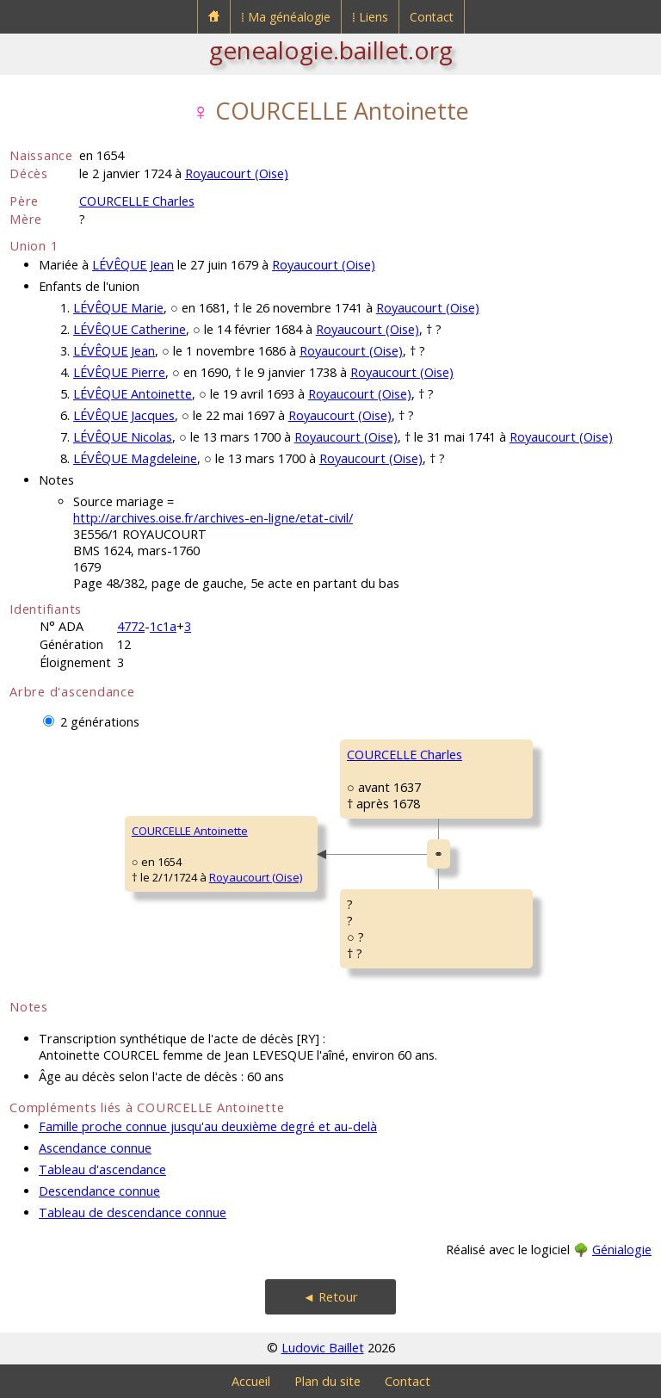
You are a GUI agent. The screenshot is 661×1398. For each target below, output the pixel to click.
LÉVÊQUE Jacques (124, 415)
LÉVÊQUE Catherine (129, 329)
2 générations (99, 722)
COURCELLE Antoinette (190, 830)
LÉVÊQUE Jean (133, 265)
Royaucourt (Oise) (236, 173)
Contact (432, 17)
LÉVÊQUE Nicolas (122, 437)
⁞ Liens (370, 17)
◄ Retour (330, 1297)
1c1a (163, 626)
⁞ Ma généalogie (285, 17)
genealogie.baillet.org (331, 50)
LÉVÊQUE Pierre (119, 372)
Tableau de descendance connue (132, 1212)
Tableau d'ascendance (102, 1169)
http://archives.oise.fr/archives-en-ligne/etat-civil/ (213, 518)
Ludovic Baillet (322, 1347)
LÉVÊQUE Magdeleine (135, 458)
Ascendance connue (95, 1148)
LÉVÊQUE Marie (118, 308)
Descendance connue (99, 1191)
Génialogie (622, 1249)
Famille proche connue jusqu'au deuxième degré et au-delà (208, 1126)
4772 (131, 626)
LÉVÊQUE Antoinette (132, 394)
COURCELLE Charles (137, 201)
